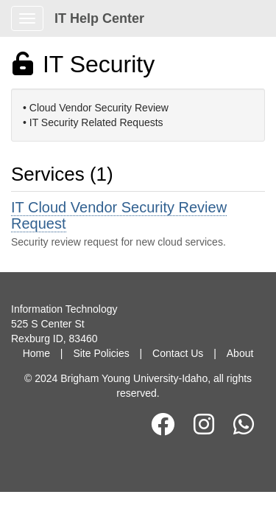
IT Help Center (99, 18)
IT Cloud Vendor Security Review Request (119, 215)
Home (36, 353)
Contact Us (177, 353)
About (240, 353)
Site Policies (101, 353)
